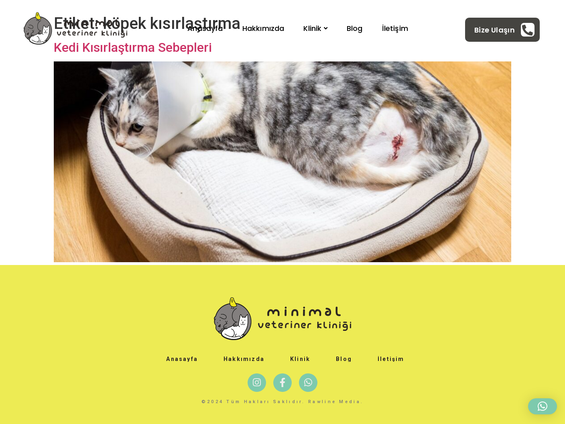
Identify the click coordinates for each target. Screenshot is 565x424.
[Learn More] (504, 30)
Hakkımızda (263, 28)
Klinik (315, 28)
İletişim (395, 28)
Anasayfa (205, 28)
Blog (355, 28)
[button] (542, 406)
